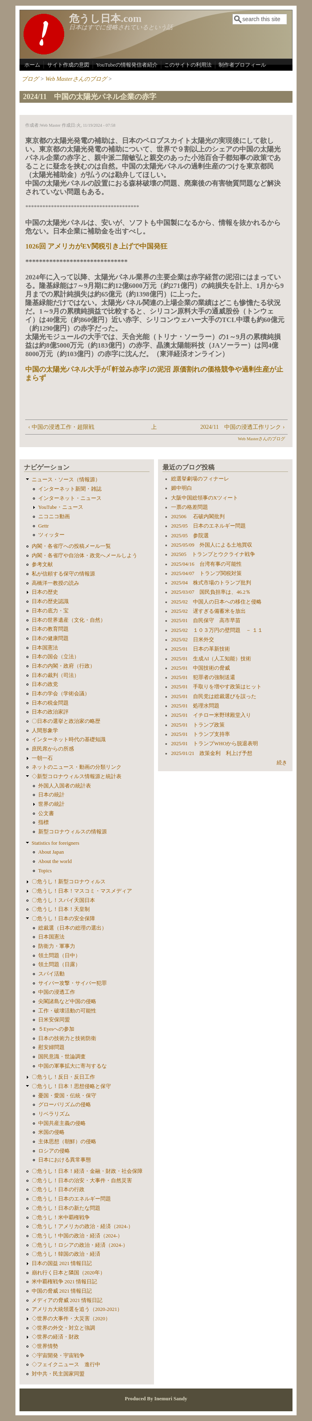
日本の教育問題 (50, 629)
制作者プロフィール (242, 65)
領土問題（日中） (59, 955)
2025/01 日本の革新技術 (200, 649)
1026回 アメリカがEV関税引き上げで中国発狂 (96, 246)
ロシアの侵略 (54, 1151)
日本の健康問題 (50, 638)
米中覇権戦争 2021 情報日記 (64, 1282)
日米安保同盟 (54, 1020)
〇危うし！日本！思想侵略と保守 (71, 1086)
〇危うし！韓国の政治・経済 (66, 1254)
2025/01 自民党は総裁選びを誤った (213, 696)
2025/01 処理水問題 (195, 706)
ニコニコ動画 (54, 516)
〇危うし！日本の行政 (58, 1189)
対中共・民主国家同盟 (58, 1374)
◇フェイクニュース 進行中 (66, 1364)
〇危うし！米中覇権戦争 (61, 1217)
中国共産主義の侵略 (62, 1123)
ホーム (32, 65)
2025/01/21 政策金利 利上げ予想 (211, 753)
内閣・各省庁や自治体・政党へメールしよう (84, 555)
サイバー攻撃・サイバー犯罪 (72, 983)
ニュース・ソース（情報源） (66, 479)
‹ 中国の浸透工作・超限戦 (61, 427)
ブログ (30, 79)
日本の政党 (45, 684)
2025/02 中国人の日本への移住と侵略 (216, 602)
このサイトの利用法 (188, 65)
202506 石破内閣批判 (198, 516)
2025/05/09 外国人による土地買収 (211, 545)
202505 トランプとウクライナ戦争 (213, 554)
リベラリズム (54, 1114)
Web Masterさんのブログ (76, 79)
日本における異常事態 (64, 1160)
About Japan (51, 852)
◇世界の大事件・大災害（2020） (71, 1319)
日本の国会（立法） (55, 657)
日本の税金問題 (50, 703)
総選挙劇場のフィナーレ (200, 479)
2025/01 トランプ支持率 (200, 734)
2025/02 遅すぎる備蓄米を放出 (208, 611)
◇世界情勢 (45, 1346)
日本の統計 (51, 795)
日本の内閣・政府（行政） (63, 666)
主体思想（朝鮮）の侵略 (67, 1141)
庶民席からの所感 (53, 749)
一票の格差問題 (189, 507)
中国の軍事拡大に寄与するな (72, 1066)
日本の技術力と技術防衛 (67, 1038)
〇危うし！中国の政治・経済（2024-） (77, 1236)
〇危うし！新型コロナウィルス (69, 882)
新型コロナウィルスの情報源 (72, 832)
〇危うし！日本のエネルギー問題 (71, 1199)
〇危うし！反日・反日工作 (63, 1077)
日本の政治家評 (50, 712)
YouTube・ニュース (60, 507)
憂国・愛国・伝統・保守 (67, 1096)
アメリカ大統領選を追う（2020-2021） (77, 1309)
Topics (45, 871)
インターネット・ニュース (70, 498)
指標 (43, 822)
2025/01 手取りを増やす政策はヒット (216, 687)
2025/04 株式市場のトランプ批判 (211, 583)
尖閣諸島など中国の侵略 (67, 1001)
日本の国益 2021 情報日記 (62, 1263)
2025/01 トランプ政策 (198, 725)
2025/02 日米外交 (192, 639)
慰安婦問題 (51, 1047)
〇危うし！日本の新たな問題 (66, 1208)
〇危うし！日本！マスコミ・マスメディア (82, 891)
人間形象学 (45, 730)
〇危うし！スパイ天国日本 (63, 900)
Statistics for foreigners (56, 843)
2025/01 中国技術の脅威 (200, 668)
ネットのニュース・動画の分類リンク (76, 767)
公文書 (46, 813)
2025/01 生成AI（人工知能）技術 (211, 659)
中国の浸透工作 (56, 992)
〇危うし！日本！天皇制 (61, 909)
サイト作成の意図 (68, 65)
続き (282, 763)
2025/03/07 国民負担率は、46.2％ (211, 592)
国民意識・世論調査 (62, 1057)
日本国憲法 (45, 648)
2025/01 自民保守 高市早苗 (205, 620)
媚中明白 (181, 488)
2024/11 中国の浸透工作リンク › (242, 427)
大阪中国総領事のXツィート (204, 498)
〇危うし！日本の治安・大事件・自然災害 (82, 1180)
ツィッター (51, 535)
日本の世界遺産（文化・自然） (69, 620)
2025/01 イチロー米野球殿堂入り (211, 715)
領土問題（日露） (59, 964)
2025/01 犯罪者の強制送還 (203, 677)
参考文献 (42, 564)
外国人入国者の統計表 (64, 786)
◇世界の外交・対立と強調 (63, 1328)
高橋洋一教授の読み (55, 583)
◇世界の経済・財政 (55, 1337)
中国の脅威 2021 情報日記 (62, 1291)
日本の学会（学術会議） (61, 693)
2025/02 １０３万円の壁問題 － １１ (217, 630)
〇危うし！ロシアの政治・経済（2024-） (80, 1245)
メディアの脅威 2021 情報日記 (67, 1300)
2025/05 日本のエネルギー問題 (208, 526)
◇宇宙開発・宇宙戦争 (58, 1355)
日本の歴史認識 (50, 601)
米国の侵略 (51, 1132)
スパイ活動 (51, 974)
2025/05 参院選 (190, 536)
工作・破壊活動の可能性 (67, 1011)
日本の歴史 (45, 592)
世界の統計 (51, 804)
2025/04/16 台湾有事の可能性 (206, 564)
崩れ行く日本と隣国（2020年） (68, 1273)
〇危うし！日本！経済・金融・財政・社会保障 (87, 1171)
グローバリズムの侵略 (64, 1104)
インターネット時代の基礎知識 (69, 739)
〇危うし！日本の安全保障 (63, 918)
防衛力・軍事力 (56, 946)
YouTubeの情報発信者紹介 (126, 65)
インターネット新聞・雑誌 (70, 489)
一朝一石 (42, 758)
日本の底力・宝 (50, 611)
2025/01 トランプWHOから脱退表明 (214, 743)
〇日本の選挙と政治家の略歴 (66, 721)
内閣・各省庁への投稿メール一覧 (71, 546)
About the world (55, 861)
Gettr (43, 526)
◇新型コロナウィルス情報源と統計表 (76, 776)
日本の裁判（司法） (55, 675)
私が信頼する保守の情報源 (63, 574)
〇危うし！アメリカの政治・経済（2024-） (82, 1226)
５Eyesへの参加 (56, 1029)
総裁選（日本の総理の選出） (72, 928)
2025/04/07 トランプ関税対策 (206, 573)
